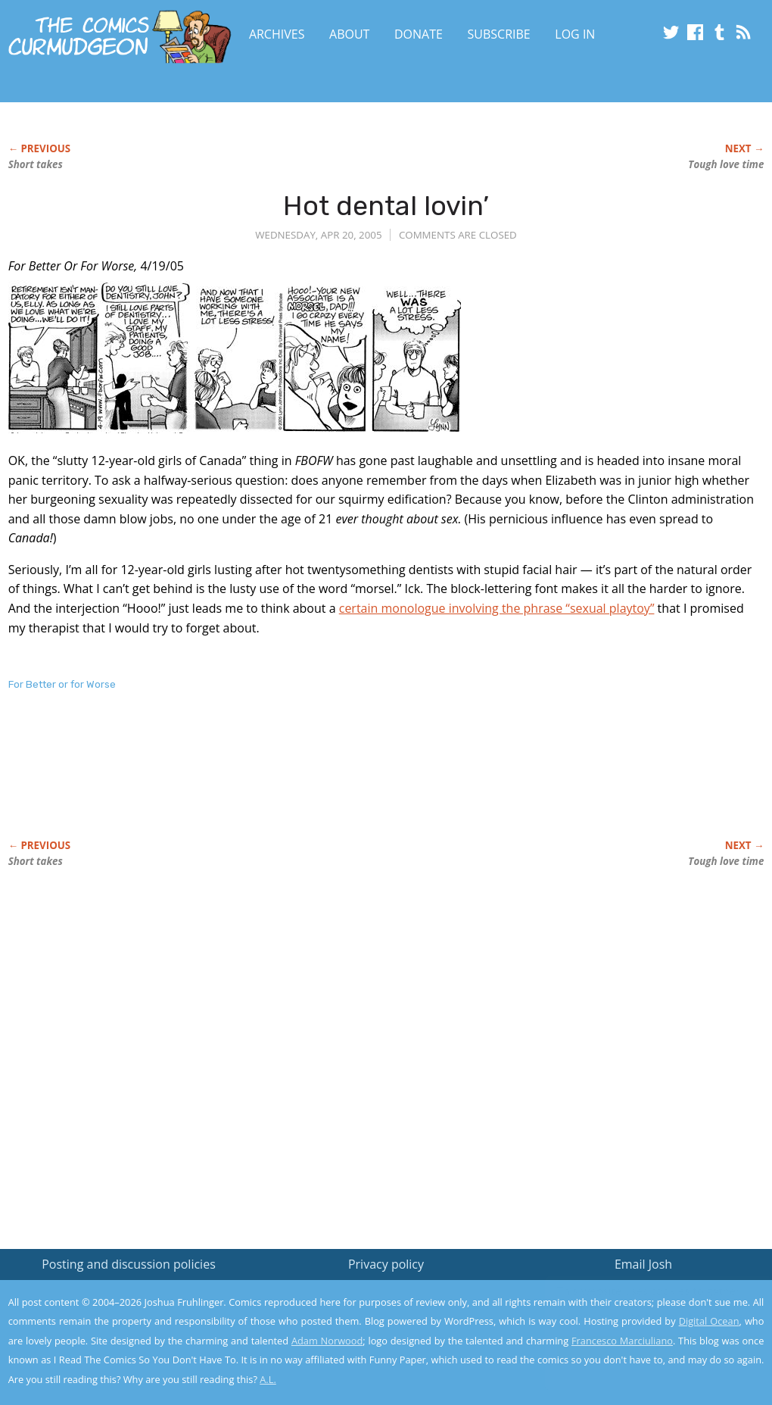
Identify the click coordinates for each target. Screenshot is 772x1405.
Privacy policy (386, 1264)
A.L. (268, 1379)
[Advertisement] (283, 781)
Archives (277, 34)
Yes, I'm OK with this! (644, 1349)
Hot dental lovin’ (386, 205)
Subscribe (499, 34)
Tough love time (726, 164)
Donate (418, 34)
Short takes (35, 164)
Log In (575, 34)
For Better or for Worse (62, 684)
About (349, 34)
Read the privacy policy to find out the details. (637, 1310)
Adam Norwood (327, 1340)
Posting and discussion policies (129, 1264)
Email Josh (643, 1264)
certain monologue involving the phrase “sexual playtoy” (497, 608)
